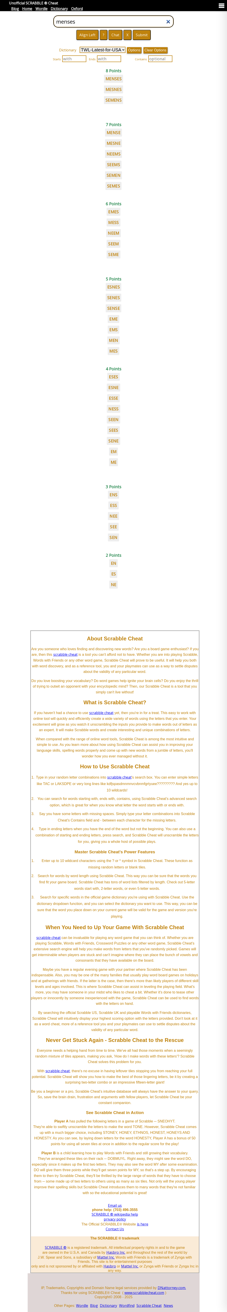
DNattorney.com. (172, 1287)
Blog (15, 8)
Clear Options (155, 50)
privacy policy (115, 1219)
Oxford (77, 8)
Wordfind (126, 1305)
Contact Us (115, 1229)
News (168, 1305)
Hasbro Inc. (115, 1252)
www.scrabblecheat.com (144, 1292)
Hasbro (109, 1266)
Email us (115, 1205)
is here (142, 1224)
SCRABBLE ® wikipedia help (115, 1214)
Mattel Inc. (106, 1257)
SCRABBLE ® (55, 1247)
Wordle (41, 8)
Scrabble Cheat (149, 1305)
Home (27, 8)
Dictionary (59, 8)
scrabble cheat (65, 654)
